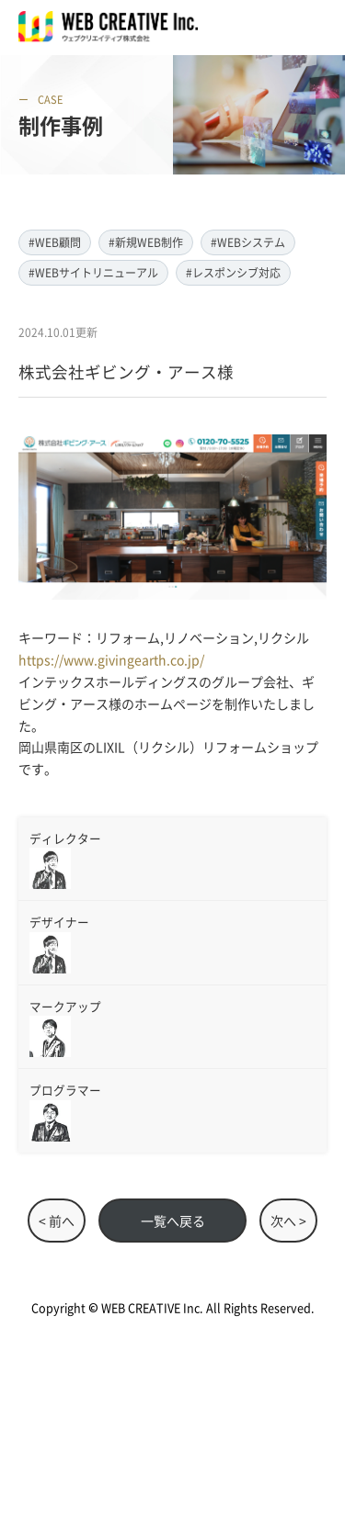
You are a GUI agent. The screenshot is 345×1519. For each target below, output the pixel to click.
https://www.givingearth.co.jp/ (111, 659)
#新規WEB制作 (146, 242)
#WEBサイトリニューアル (93, 272)
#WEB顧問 (55, 242)
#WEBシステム (248, 242)
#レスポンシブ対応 (233, 272)
